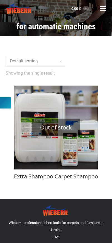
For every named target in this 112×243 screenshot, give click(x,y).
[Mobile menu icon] (103, 8)
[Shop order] (35, 61)
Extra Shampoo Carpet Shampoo (56, 176)
